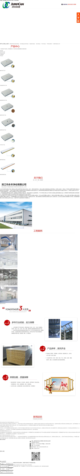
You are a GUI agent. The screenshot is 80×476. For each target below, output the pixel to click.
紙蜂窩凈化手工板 (40, 108)
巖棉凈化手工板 (40, 63)
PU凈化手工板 (40, 138)
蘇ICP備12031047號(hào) (36, 449)
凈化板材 (1, 50)
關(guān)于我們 (10, 463)
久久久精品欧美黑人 (36, 466)
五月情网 (14, 466)
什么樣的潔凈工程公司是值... (6, 426)
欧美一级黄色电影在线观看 (44, 466)
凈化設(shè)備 (2, 53)
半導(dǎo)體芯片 (49, 43)
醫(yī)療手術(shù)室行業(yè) (14, 43)
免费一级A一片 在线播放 (20, 466)
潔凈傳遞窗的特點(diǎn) (5, 430)
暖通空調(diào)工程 (56, 43)
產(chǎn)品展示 (4, 466)
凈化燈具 (1, 55)
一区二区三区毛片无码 (28, 466)
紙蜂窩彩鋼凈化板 (40, 167)
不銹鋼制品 (2, 54)
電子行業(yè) (43, 43)
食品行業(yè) (38, 43)
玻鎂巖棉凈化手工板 (40, 93)
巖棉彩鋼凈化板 (40, 152)
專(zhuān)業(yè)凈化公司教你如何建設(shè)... (9, 422)
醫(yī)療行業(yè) (32, 43)
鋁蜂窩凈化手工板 (40, 123)
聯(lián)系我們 (10, 471)
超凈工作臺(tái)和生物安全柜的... (7, 435)
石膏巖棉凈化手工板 (40, 78)
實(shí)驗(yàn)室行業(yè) (24, 43)
